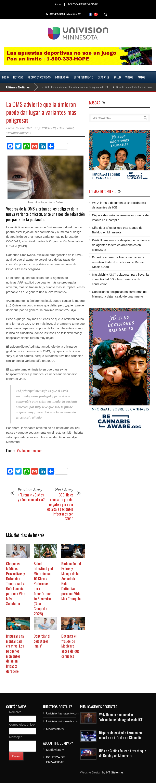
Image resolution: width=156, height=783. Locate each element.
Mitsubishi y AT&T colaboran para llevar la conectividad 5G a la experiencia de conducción (120, 279)
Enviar (16, 756)
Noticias (18, 77)
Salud (117, 77)
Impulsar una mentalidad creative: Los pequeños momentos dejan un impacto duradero (15, 653)
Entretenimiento (83, 77)
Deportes (103, 77)
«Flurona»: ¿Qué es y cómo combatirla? (31, 497)
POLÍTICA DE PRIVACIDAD (83, 4)
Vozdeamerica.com (29, 450)
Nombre (15, 712)
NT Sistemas (115, 772)
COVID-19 (49, 128)
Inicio (5, 77)
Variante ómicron (18, 133)
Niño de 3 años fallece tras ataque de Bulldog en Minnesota (122, 753)
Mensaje (15, 737)
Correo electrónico (22, 724)
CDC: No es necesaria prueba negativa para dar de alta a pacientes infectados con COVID (60, 506)
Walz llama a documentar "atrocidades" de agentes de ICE (121, 717)
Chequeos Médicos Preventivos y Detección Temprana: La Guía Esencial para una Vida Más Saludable (15, 583)
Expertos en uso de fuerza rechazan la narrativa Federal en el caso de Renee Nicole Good (118, 262)
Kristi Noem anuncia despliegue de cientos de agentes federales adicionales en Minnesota (121, 244)
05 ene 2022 (24, 128)
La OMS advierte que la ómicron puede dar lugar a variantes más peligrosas (41, 112)
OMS (60, 128)
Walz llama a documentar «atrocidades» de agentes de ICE (77, 87)
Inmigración (62, 77)
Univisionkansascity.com (62, 713)
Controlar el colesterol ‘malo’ (42, 641)
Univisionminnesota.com (62, 721)
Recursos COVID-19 (39, 77)
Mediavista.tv (55, 729)
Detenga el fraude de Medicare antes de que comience (70, 646)
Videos (129, 77)
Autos (141, 77)
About (58, 4)
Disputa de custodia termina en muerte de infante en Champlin (120, 735)
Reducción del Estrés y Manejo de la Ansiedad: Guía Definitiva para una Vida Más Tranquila (71, 581)
